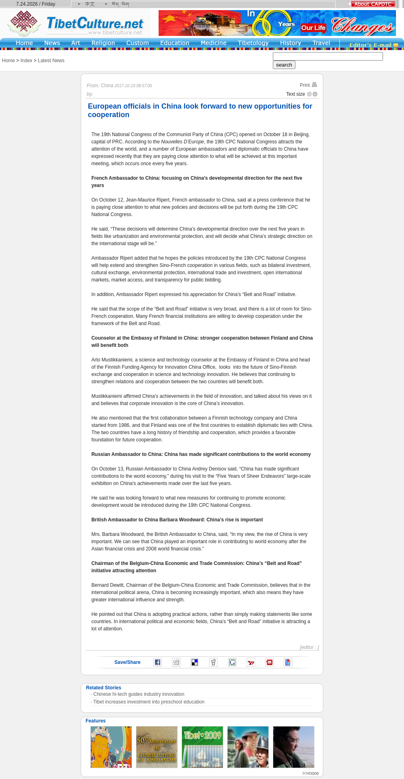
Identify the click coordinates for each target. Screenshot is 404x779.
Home (8, 60)
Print (309, 85)
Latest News (51, 60)
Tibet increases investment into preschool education (149, 702)
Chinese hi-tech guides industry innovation (138, 694)
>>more (310, 773)
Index (26, 60)
